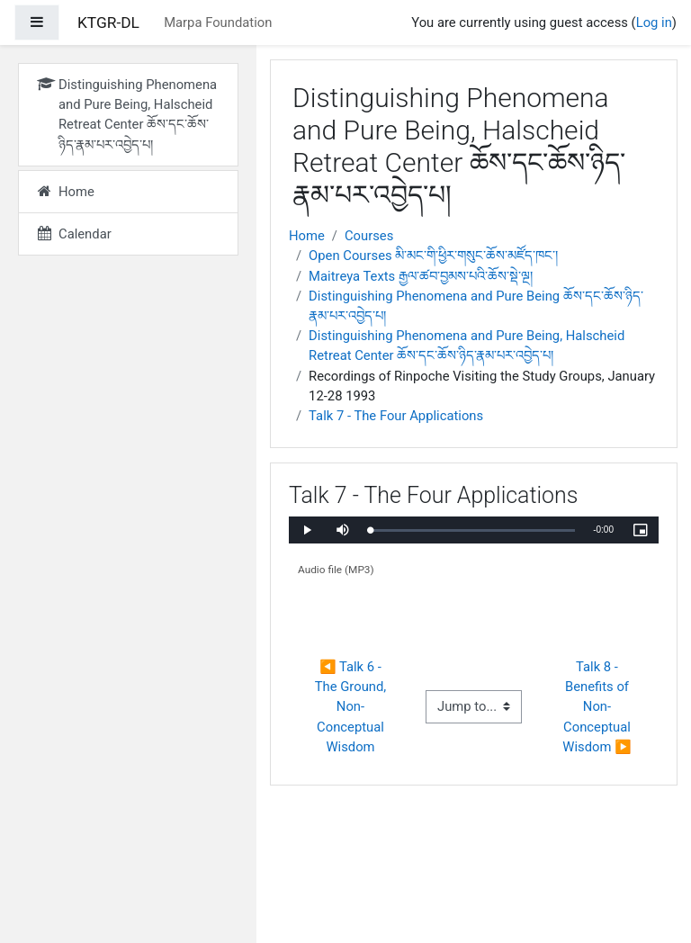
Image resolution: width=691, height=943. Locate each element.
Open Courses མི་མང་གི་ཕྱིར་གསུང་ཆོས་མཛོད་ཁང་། (433, 255)
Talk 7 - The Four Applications (396, 416)
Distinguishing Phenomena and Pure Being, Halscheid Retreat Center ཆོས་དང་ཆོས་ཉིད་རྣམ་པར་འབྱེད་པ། (466, 346)
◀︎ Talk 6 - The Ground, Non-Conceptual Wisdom (352, 707)
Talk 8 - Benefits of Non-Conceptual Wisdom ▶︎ (597, 707)
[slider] (472, 530)
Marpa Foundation (218, 22)
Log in (654, 22)
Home (307, 236)
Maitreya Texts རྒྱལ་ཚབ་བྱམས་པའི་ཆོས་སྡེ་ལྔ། (421, 276)
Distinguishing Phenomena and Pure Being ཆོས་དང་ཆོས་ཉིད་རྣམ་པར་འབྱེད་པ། (476, 306)
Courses (369, 236)
